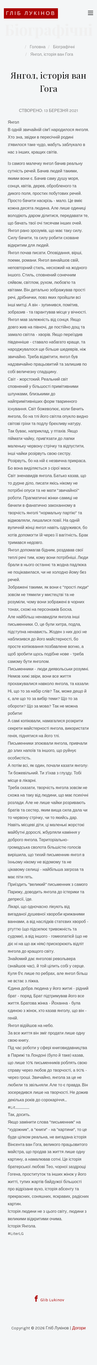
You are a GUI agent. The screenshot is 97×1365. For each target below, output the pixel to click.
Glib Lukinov (48, 1299)
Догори (79, 1328)
